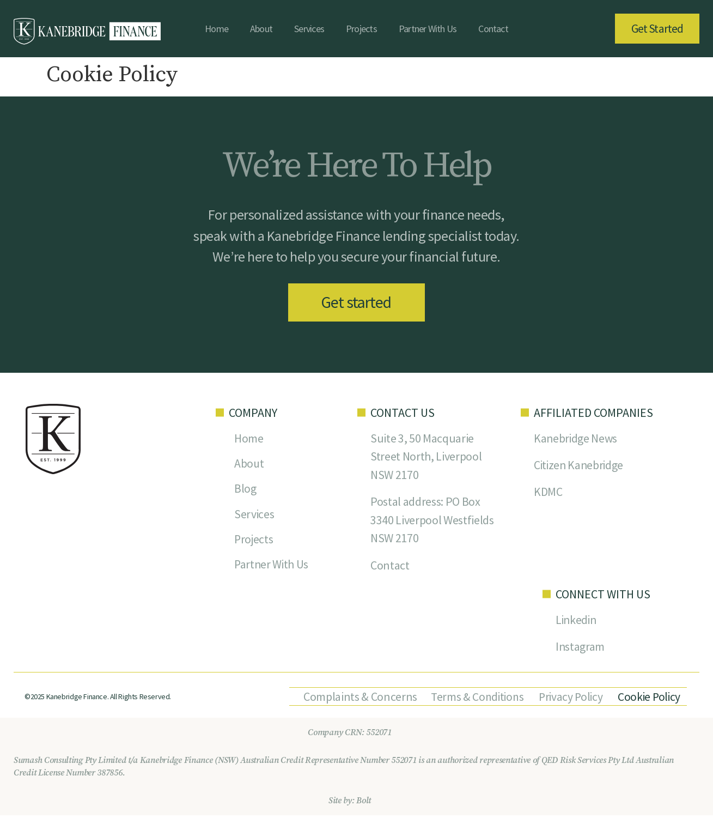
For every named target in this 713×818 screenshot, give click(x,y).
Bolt (363, 803)
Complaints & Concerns (355, 699)
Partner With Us (427, 28)
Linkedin (577, 621)
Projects (361, 28)
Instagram (580, 649)
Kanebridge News (576, 439)
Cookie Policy (648, 699)
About (261, 28)
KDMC (548, 493)
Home (216, 28)
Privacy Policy (568, 699)
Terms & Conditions (473, 699)
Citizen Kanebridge (580, 466)
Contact (493, 28)
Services (309, 28)
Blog (245, 490)
